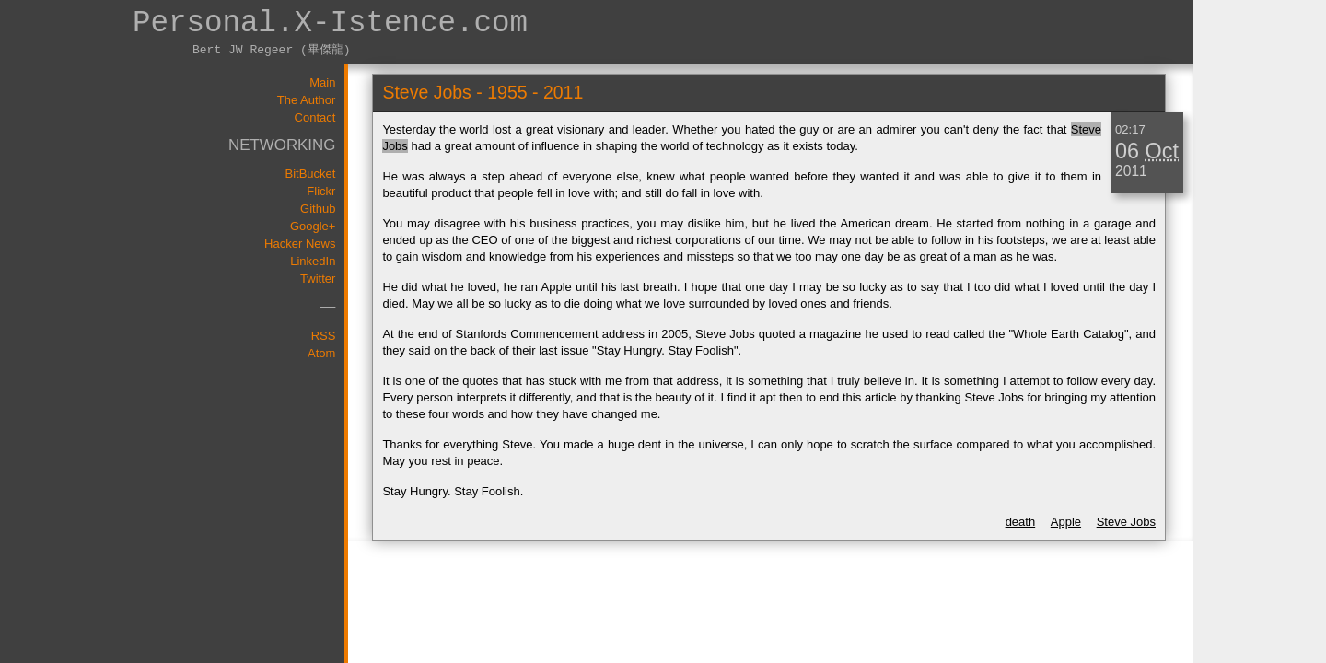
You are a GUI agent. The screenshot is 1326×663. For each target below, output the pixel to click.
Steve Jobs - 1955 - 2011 (482, 92)
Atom (321, 353)
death (1021, 522)
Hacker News (299, 243)
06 (1127, 151)
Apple (1066, 522)
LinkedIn (312, 261)
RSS (323, 336)
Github (317, 208)
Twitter (317, 278)
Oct (1162, 151)
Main (322, 82)
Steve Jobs (1126, 522)
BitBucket (310, 173)
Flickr (321, 191)
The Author (306, 100)
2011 (1131, 171)
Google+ (313, 226)
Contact (315, 117)
